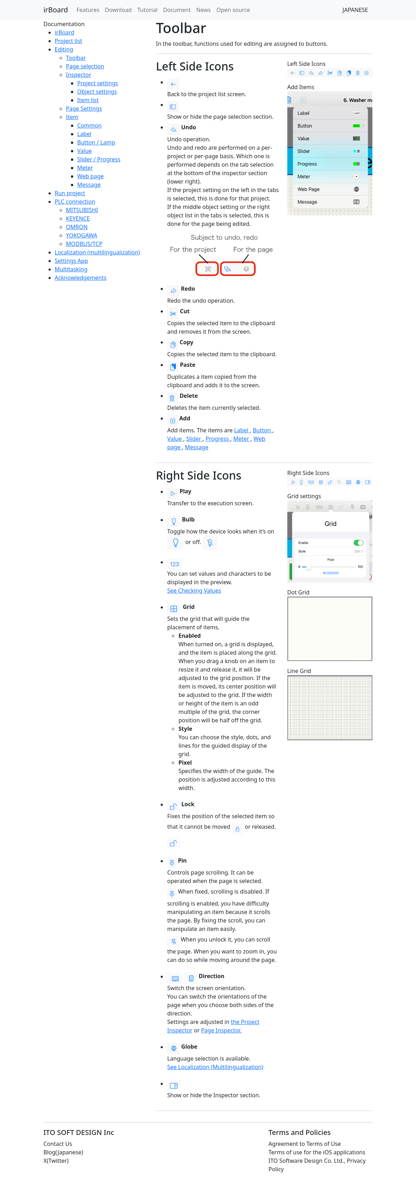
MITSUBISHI (82, 210)
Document (177, 10)
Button (263, 430)
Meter (85, 168)
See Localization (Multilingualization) (215, 1067)
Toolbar (76, 58)
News (203, 10)
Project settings (97, 83)
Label (84, 134)
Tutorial (147, 10)
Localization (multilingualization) (97, 252)
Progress (218, 439)
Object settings (97, 91)
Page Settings (84, 108)
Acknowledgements (81, 278)
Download (118, 10)
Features (87, 10)
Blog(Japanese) (63, 1152)
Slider (194, 439)
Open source (233, 10)
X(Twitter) (56, 1161)
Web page (90, 176)
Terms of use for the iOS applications (317, 1152)
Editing (64, 49)
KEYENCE (78, 218)
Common (89, 125)
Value (84, 151)
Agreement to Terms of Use (305, 1144)
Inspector (78, 75)
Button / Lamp (96, 142)
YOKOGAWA (81, 235)
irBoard (56, 9)
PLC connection (75, 201)
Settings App (71, 261)
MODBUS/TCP (84, 244)
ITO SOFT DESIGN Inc (79, 1132)
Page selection (85, 66)
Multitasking (71, 269)
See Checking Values (194, 590)
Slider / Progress (99, 159)
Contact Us (58, 1144)
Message (89, 185)
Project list (68, 41)
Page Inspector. (221, 1030)
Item (72, 117)
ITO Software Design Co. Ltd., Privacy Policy (317, 1165)
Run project (70, 193)
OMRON (77, 227)
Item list (88, 100)
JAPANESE (355, 10)
